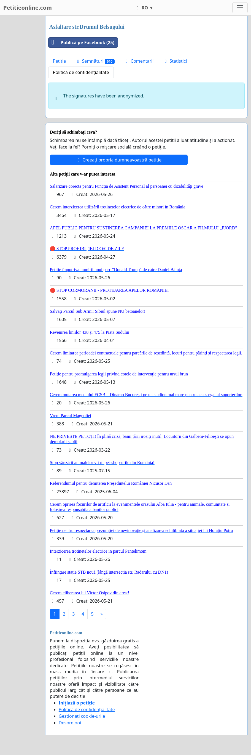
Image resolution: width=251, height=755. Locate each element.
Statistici (175, 61)
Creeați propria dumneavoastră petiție (118, 160)
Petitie (59, 61)
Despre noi (70, 723)
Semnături (95, 61)
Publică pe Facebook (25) (81, 42)
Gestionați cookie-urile (82, 716)
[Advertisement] (21, 98)
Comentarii (138, 61)
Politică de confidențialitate (81, 72)
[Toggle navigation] (240, 7)
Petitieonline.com (27, 7)
